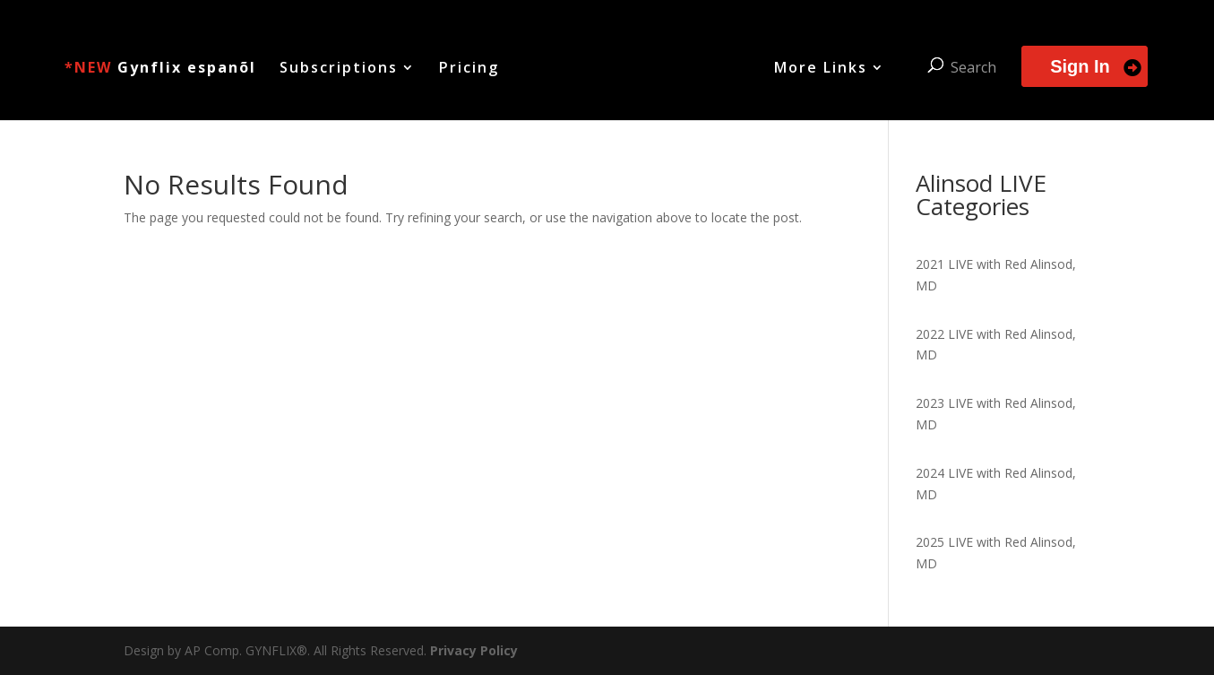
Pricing (469, 69)
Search (973, 67)
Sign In (1080, 66)
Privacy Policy (474, 650)
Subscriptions (339, 69)
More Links (820, 69)
